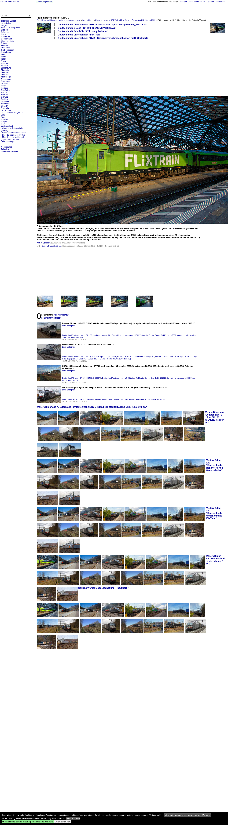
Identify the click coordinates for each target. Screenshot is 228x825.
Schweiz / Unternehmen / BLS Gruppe (169, 357)
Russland (5, 92)
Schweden (5, 95)
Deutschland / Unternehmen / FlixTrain (79, 34)
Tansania (5, 108)
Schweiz (4, 97)
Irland (3, 54)
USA (3, 124)
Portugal (4, 88)
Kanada (4, 63)
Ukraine (4, 119)
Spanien (4, 106)
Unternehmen (101, 20)
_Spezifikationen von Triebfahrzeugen (10, 140)
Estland (4, 43)
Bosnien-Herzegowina (10, 28)
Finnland (4, 45)
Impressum (47, 2)
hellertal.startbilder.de (9, 2)
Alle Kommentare (62, 315)
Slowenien (5, 104)
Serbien (4, 99)
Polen (3, 86)
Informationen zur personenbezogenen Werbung (187, 815)
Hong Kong (6, 52)
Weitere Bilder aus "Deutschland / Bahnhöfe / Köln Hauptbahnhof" (215, 465)
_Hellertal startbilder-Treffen (13, 135)
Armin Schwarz (44, 243)
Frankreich (5, 48)
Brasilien (4, 30)
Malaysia (5, 70)
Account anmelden (197, 2)
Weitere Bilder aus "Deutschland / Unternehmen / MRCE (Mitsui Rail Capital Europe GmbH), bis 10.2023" (92, 407)
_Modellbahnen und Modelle (13, 137)
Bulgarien (5, 32)
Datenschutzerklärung (9, 151)
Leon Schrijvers (68, 325)
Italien (3, 59)
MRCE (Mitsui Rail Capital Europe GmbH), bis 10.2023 (132, 20)
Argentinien (6, 23)
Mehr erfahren (73, 818)
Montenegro (6, 77)
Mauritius (5, 74)
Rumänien (5, 90)
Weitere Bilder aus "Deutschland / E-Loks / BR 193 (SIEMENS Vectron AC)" (214, 417)
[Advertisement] (91, 67)
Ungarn (4, 121)
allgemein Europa (8, 21)
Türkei (3, 117)
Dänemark (5, 36)
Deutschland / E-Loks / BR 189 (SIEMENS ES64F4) (81, 378)
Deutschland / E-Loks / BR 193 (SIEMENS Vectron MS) (110, 359)
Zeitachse (5, 149)
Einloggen (183, 2)
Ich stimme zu (62, 822)
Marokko (4, 72)
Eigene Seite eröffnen (216, 2)
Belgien (4, 25)
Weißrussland (7, 126)
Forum (39, 2)
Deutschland (87, 20)
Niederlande (6, 79)
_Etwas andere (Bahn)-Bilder (13, 133)
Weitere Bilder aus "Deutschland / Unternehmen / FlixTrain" (214, 513)
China (3, 34)
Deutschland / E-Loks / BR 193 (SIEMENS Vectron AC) (87, 28)
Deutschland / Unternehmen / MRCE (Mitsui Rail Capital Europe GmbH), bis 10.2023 (103, 24)
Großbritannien (7, 50)
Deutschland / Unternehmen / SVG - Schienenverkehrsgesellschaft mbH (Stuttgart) (103, 38)
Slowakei (5, 101)
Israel (3, 57)
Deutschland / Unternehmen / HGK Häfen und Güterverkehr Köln (86, 335)
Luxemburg (6, 68)
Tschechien (6, 110)
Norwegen (5, 81)
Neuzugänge (6, 147)
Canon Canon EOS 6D (51, 246)
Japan (3, 61)
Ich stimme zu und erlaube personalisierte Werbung (27, 822)
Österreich (5, 83)
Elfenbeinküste (7, 41)
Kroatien (4, 66)
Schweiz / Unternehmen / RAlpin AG (140, 357)
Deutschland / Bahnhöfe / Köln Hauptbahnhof (82, 31)
